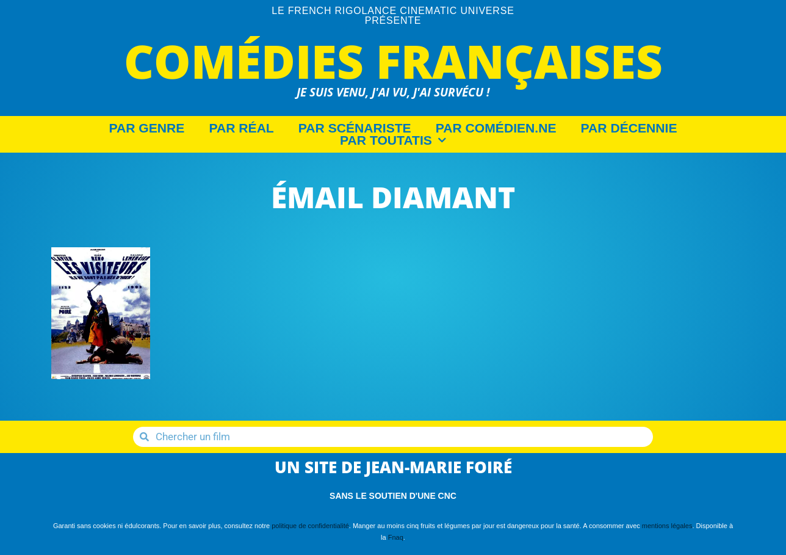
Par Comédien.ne (496, 128)
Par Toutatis (393, 140)
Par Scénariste (354, 128)
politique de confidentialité (310, 525)
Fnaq (395, 537)
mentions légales (667, 525)
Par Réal (241, 128)
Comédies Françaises (393, 60)
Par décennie (629, 128)
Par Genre (147, 128)
